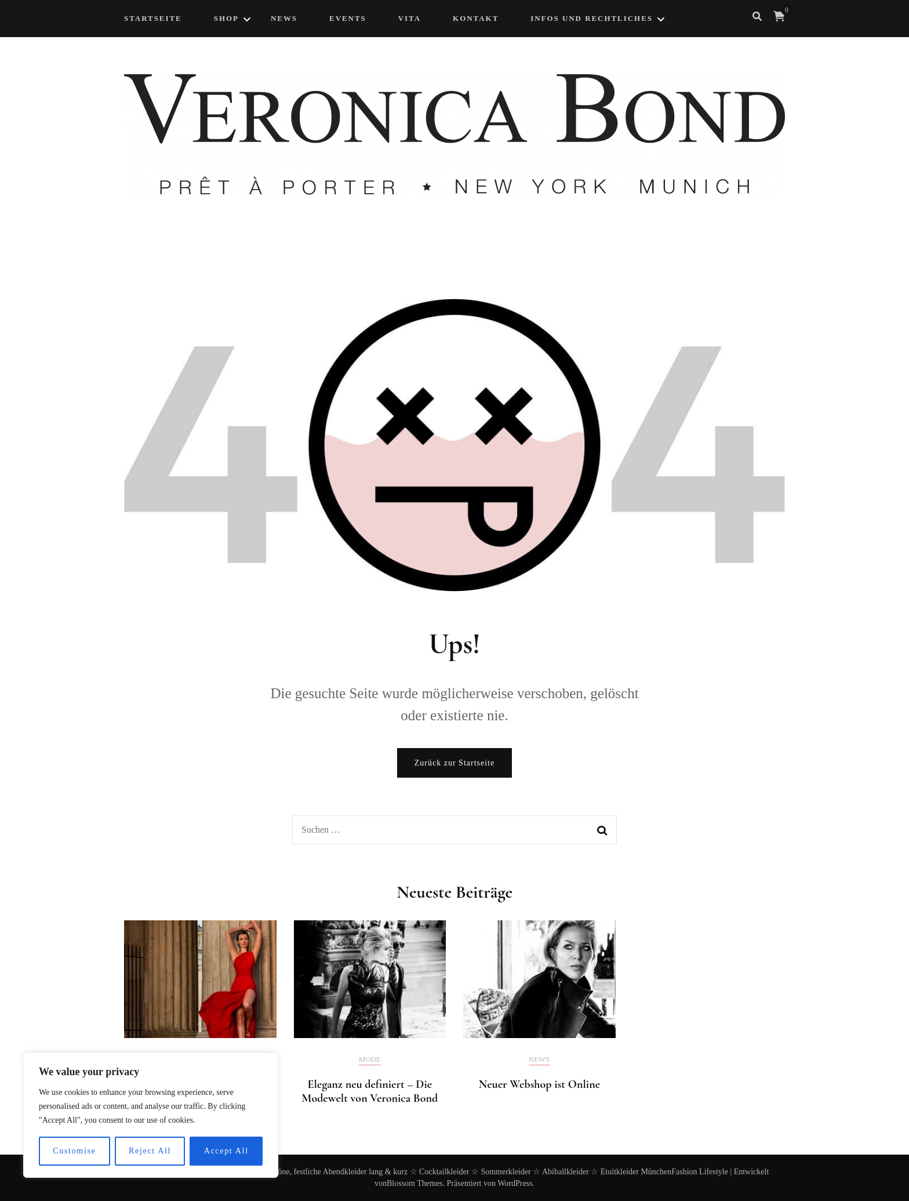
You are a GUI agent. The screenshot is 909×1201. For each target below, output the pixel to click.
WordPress (514, 1183)
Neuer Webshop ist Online (539, 1084)
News (539, 1059)
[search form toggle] (757, 16)
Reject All (150, 1150)
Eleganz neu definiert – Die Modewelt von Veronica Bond (369, 1091)
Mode (370, 1059)
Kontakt (476, 18)
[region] (150, 1115)
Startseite (153, 18)
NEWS (284, 18)
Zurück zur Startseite (454, 763)
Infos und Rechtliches (591, 18)
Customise (74, 1150)
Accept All (226, 1150)
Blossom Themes (415, 1183)
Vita (409, 18)
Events (347, 18)
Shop (226, 18)
